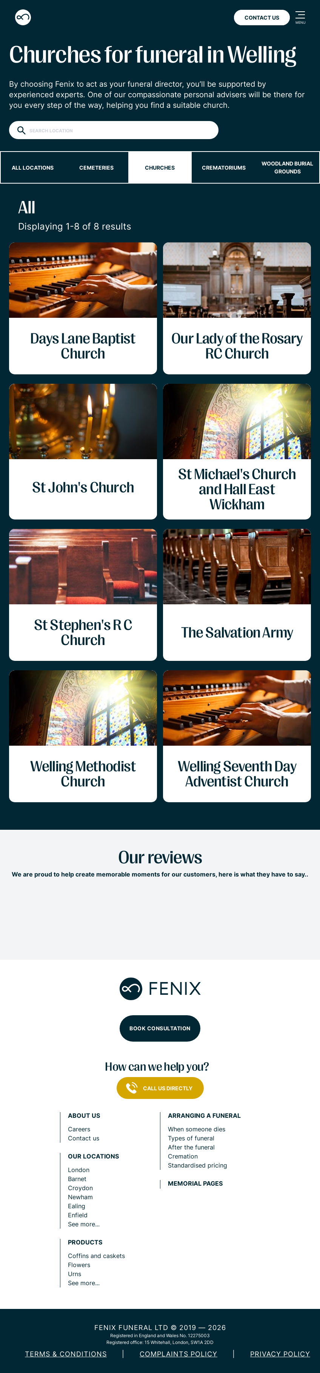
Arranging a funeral (204, 1115)
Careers (79, 1129)
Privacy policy (280, 1354)
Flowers (79, 1265)
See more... (84, 1224)
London (78, 1170)
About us (84, 1115)
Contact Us (262, 17)
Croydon (80, 1188)
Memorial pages (195, 1183)
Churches (160, 167)
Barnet (77, 1179)
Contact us (83, 1138)
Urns (74, 1274)
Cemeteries (96, 167)
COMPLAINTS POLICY (178, 1354)
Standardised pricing (197, 1165)
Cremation (183, 1156)
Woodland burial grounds (287, 167)
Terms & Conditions (66, 1354)
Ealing (76, 1206)
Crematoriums (224, 167)
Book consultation (160, 1028)
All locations (33, 167)
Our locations (93, 1156)
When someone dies (196, 1129)
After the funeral (191, 1147)
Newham (80, 1197)
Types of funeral (191, 1138)
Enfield (78, 1215)
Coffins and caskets (96, 1256)
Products (85, 1242)
